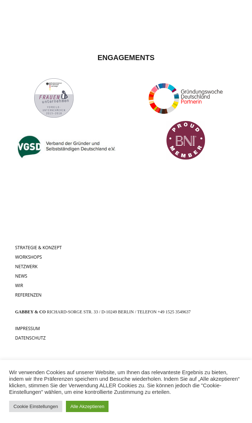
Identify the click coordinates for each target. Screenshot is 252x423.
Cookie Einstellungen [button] (35, 406)
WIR (19, 285)
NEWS (21, 276)
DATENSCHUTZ (30, 338)
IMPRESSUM (27, 328)
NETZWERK (26, 266)
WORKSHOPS (28, 257)
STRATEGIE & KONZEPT (38, 247)
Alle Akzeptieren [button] (87, 406)
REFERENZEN (28, 295)
